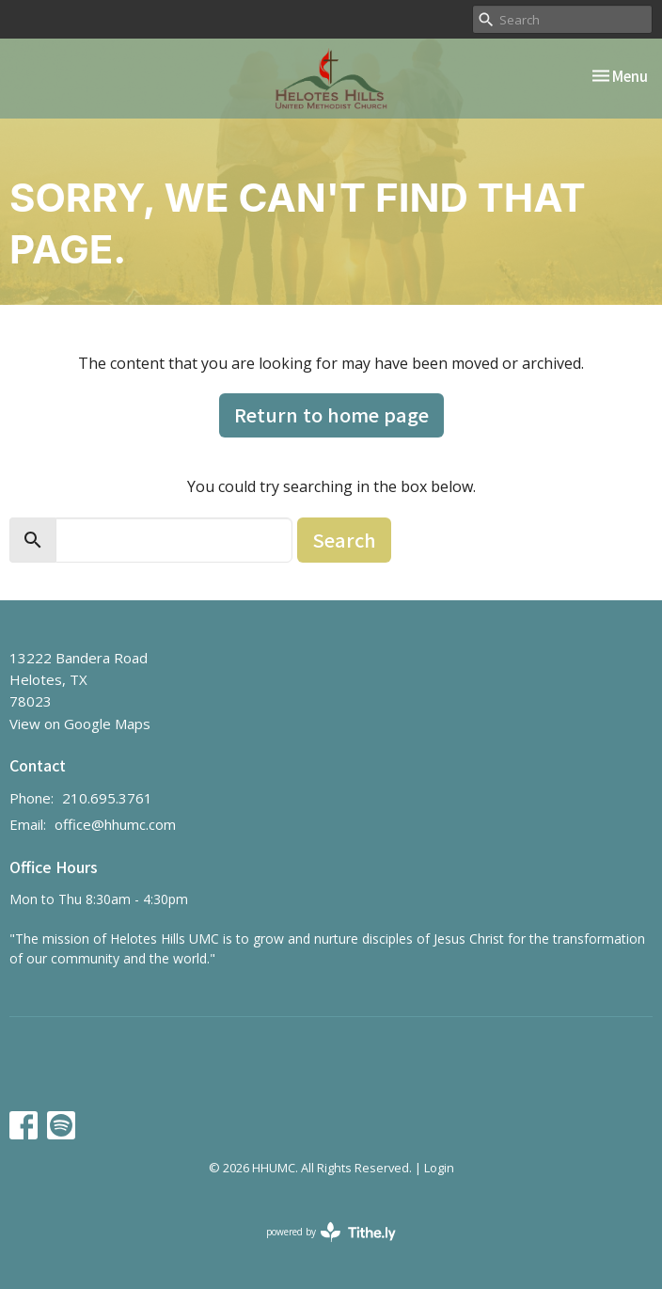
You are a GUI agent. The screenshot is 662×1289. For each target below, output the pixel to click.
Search (344, 539)
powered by (331, 1232)
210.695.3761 (107, 797)
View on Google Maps (79, 723)
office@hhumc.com (115, 824)
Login (439, 1167)
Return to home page (331, 414)
